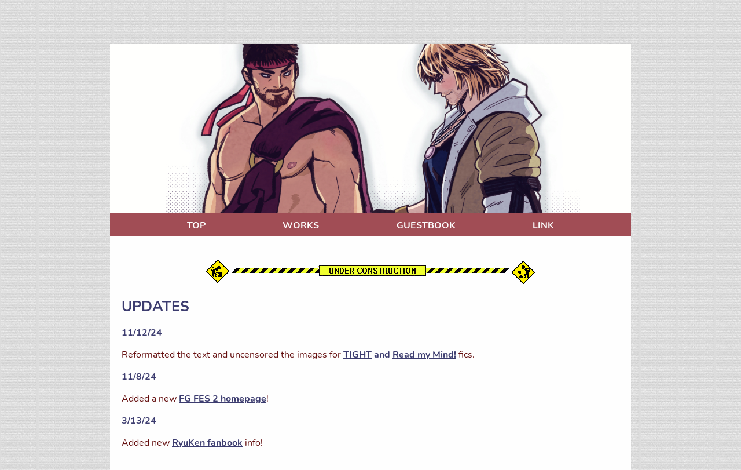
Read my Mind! (424, 354)
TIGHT (357, 354)
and (382, 354)
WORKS (301, 225)
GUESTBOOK (426, 225)
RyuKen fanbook (207, 442)
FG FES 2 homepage (222, 398)
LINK (543, 225)
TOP (196, 225)
